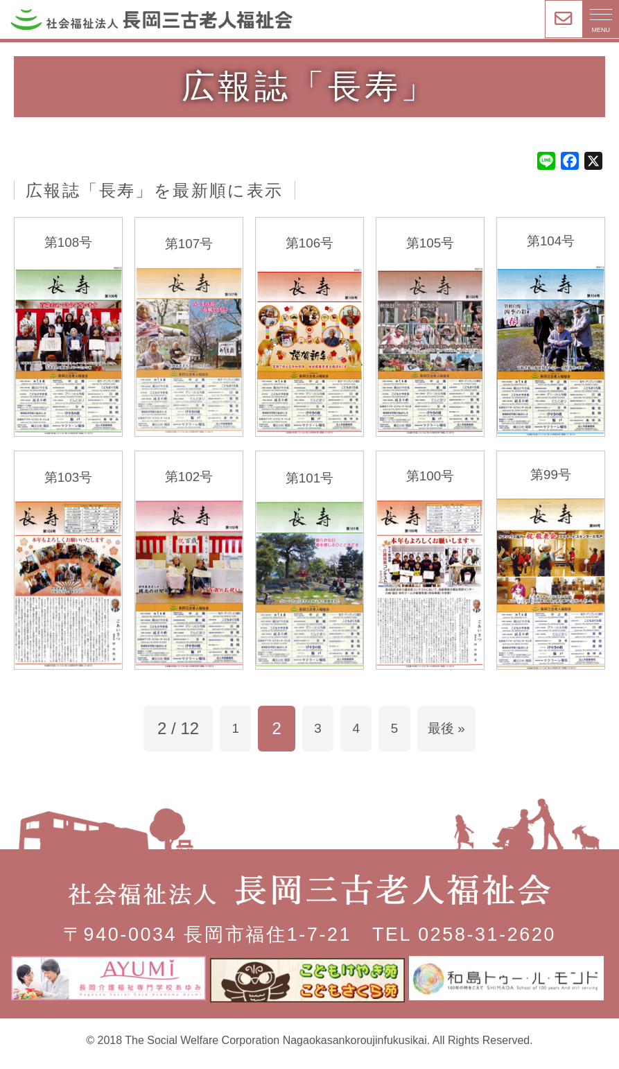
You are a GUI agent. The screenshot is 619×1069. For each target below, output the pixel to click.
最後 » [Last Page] (457, 739)
